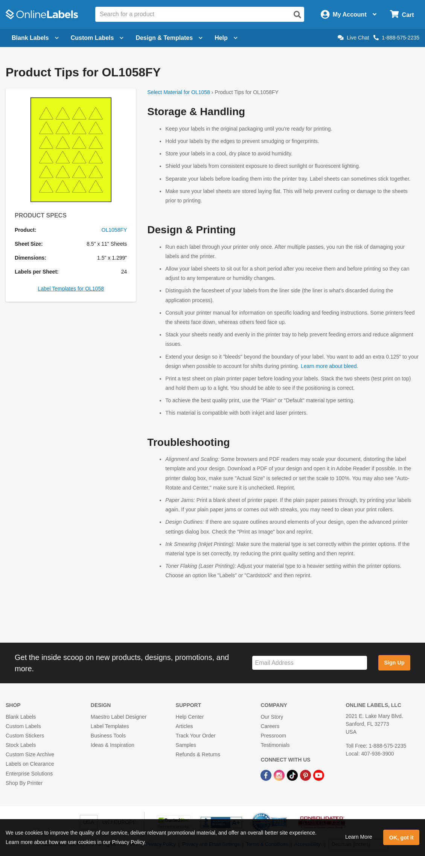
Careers (269, 726)
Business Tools (108, 736)
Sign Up (394, 663)
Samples (186, 745)
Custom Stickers (25, 736)
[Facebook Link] (266, 775)
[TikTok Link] (293, 775)
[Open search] (297, 14)
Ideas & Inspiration (112, 745)
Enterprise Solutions (29, 774)
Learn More (358, 837)
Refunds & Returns (198, 754)
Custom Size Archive (30, 754)
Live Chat (353, 37)
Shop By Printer (24, 783)
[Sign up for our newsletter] (309, 663)
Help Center (190, 717)
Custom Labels (23, 726)
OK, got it (401, 838)
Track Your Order (196, 736)
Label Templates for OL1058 (71, 289)
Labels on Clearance (30, 764)
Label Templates (110, 726)
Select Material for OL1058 (178, 92)
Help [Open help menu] (226, 38)
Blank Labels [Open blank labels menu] (35, 38)
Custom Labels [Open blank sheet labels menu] (97, 38)
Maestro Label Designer (119, 717)
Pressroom (273, 736)
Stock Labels (21, 745)
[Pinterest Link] (306, 775)
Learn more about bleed (329, 366)
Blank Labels (21, 717)
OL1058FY (114, 230)
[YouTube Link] (318, 775)
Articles (184, 726)
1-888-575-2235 (396, 38)
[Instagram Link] (280, 775)
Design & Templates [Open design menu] (169, 38)
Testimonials (274, 745)
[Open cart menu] (401, 14)
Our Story (271, 717)
